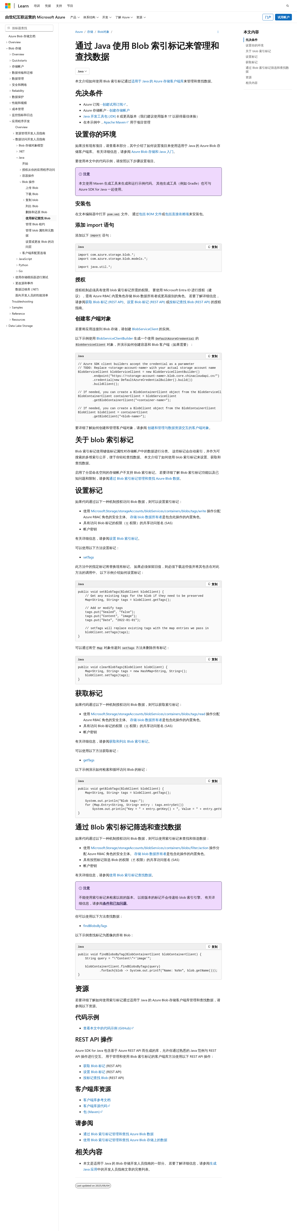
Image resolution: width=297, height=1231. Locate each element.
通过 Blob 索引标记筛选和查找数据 (267, 69)
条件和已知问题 (115, 903)
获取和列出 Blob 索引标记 (128, 741)
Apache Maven (115, 122)
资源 (249, 77)
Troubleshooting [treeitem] (22, 301)
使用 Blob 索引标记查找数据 (130, 875)
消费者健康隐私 (257, 1229)
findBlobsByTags (95, 925)
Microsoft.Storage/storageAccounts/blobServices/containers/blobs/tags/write (148, 511)
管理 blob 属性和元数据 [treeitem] (40, 233)
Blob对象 (103, 32)
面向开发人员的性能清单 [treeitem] (31, 295)
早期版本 (197, 1229)
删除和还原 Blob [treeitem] (36, 212)
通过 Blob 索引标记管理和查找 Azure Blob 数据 (144, 478)
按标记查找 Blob (95, 1077)
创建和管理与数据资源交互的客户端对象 (178, 427)
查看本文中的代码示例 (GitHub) (107, 1028)
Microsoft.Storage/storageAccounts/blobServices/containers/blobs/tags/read (148, 714)
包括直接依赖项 (177, 214)
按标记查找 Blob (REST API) (189, 302)
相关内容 (252, 83)
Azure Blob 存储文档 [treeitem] (22, 36)
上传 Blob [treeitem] (32, 188)
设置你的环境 (255, 45)
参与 (225, 1229)
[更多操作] (218, 32)
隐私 (105, 1229)
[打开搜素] (287, 6)
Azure (79, 32)
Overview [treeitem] (21, 127)
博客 (211, 1229)
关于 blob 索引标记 (258, 51)
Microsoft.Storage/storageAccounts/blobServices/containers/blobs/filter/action (149, 847)
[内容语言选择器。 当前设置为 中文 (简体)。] (17, 1218)
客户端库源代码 (95, 1105)
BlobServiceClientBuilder (115, 338)
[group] (148, 391)
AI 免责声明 (178, 1229)
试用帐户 (284, 17)
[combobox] (29, 28)
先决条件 (252, 40)
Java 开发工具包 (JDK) (99, 116)
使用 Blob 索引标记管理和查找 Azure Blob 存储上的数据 (125, 1140)
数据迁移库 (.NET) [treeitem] (27, 289)
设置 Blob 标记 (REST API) (146, 302)
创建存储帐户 (119, 110)
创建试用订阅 (112, 104)
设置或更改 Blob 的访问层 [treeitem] (40, 244)
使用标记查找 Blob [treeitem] (38, 218)
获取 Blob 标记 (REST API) (104, 302)
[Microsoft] (8, 6)
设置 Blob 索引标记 (123, 538)
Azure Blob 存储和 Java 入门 (152, 151)
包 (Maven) (91, 1111)
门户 (268, 17)
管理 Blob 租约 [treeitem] (35, 224)
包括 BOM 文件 (150, 214)
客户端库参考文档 (97, 1100)
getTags (88, 760)
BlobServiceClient (145, 329)
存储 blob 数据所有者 (146, 517)
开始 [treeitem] (25, 163)
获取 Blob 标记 (94, 1065)
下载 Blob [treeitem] (32, 194)
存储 (90, 32)
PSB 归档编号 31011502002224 (73, 1229)
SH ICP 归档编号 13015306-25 (25, 1229)
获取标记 (252, 62)
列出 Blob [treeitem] (32, 206)
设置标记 (252, 57)
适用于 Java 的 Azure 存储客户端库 (157, 81)
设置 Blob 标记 (94, 1071)
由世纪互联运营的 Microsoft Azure (139, 1229)
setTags (88, 557)
